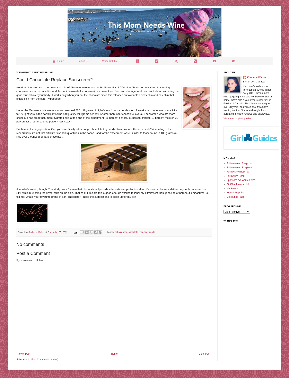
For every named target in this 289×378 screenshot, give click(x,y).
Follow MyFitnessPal (238, 171)
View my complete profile (237, 118)
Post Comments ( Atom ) (44, 359)
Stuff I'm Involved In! (238, 184)
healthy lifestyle (147, 232)
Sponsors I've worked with (241, 180)
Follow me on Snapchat (239, 163)
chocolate (134, 232)
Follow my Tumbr (236, 176)
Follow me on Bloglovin (239, 167)
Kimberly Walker (256, 77)
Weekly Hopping (235, 192)
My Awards (232, 188)
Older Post (204, 353)
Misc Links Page (235, 196)
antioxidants (121, 232)
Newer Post (23, 353)
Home (114, 353)
